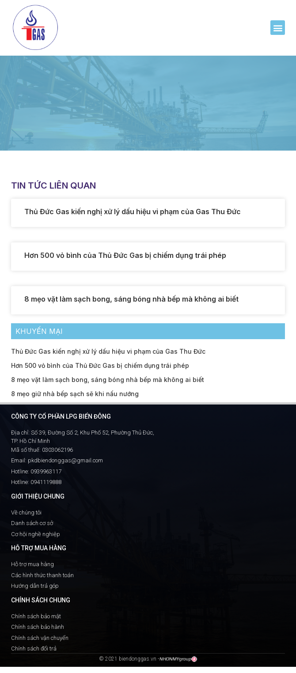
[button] (277, 27)
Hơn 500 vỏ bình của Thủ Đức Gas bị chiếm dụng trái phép (125, 255)
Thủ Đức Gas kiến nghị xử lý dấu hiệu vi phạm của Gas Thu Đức (132, 211)
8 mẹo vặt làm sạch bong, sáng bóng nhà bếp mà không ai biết (131, 299)
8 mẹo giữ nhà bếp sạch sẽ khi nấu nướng (75, 393)
